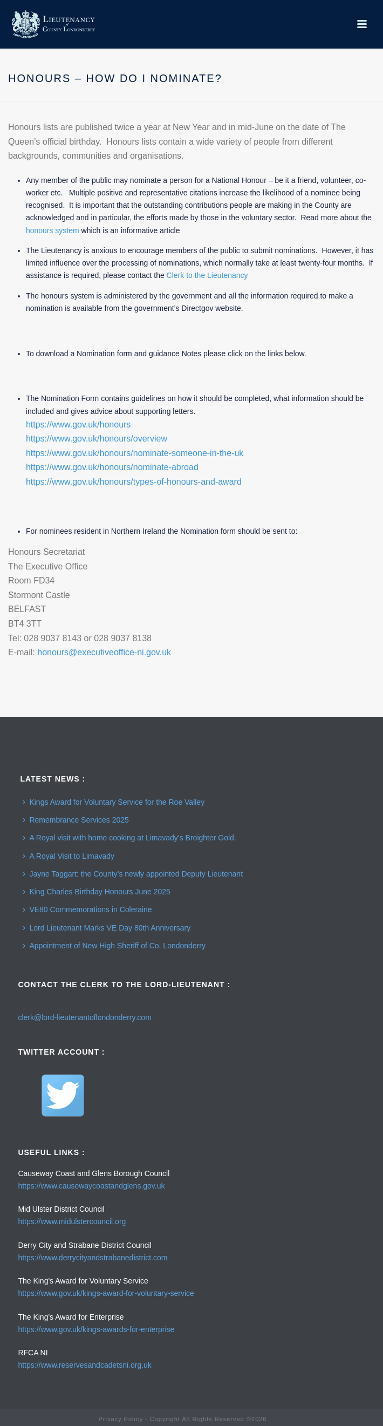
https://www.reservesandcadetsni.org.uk (84, 1365)
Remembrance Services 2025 (75, 820)
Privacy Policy (120, 1419)
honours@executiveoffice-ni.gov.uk (104, 652)
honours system (52, 230)
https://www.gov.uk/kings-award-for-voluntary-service (106, 1293)
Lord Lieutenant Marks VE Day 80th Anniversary (106, 927)
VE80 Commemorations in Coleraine (87, 909)
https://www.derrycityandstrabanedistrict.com (92, 1257)
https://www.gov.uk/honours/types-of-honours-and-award (134, 481)
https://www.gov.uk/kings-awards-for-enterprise (96, 1329)
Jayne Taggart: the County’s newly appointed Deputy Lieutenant (133, 874)
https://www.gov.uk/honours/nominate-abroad (112, 467)
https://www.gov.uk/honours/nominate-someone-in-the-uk (134, 453)
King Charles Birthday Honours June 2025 (96, 891)
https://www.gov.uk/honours (78, 424)
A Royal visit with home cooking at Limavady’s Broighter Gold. (129, 837)
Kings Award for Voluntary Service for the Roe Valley (113, 802)
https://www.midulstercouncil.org (72, 1221)
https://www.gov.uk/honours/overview (96, 438)
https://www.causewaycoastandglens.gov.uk (91, 1185)
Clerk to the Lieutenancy (207, 275)
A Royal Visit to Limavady (68, 856)
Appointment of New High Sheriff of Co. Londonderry (114, 945)
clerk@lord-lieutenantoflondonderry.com (84, 1017)
